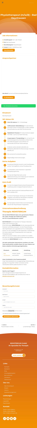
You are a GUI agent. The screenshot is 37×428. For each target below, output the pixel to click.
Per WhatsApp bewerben (11, 106)
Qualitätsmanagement (10, 392)
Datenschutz (7, 379)
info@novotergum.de (11, 413)
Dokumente (5, 310)
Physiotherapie (7, 399)
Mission (6, 388)
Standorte (7, 369)
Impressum (7, 377)
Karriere (31, 2)
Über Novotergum (9, 386)
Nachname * (5, 294)
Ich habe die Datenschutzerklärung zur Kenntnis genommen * (16, 313)
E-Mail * (4, 300)
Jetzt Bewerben (8, 50)
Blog (5, 371)
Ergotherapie (6, 403)
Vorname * (4, 289)
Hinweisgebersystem (9, 373)
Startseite (6, 366)
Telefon (4, 305)
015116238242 (9, 97)
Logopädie (6, 401)
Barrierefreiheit (8, 375)
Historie (6, 390)
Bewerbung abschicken (11, 316)
